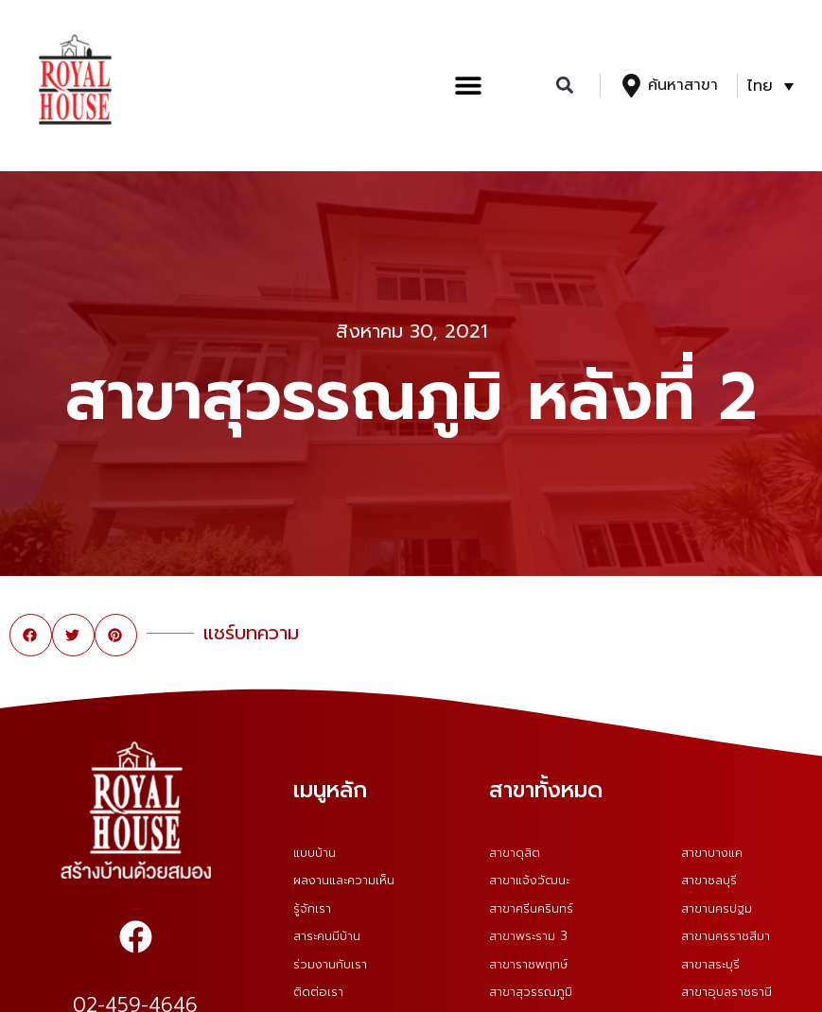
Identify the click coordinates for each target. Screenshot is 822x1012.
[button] (467, 85)
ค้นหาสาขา (683, 85)
